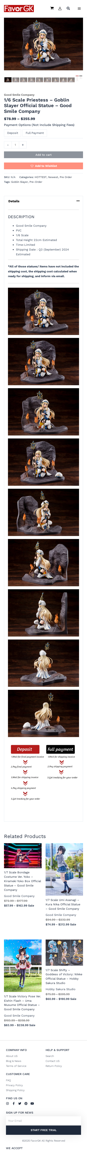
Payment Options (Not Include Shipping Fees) (39, 125)
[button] (68, 9)
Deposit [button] (12, 133)
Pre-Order (35, 181)
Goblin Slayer (19, 181)
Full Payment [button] (35, 133)
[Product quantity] (15, 144)
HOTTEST (41, 177)
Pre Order (66, 177)
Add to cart (43, 155)
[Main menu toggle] (79, 8)
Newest (53, 177)
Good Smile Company (19, 95)
